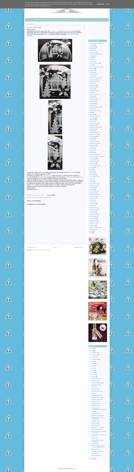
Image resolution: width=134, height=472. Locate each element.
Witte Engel (93, 229)
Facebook (45, 20)
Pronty (91, 167)
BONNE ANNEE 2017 (96, 455)
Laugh (93, 393)
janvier (93, 376)
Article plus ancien (78, 247)
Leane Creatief (94, 123)
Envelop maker (94, 79)
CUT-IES (92, 68)
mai (93, 368)
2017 (91, 351)
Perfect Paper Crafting (95, 156)
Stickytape (92, 193)
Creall (91, 65)
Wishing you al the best (97, 451)
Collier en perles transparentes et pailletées (99, 408)
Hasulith (92, 105)
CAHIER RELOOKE (95, 425)
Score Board (93, 176)
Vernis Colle (93, 207)
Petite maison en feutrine (97, 427)
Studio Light (93, 194)
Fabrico (92, 83)
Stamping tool (93, 185)
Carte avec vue (95, 453)
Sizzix (91, 182)
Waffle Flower (93, 222)
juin (93, 366)
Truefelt (92, 202)
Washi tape (93, 224)
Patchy (91, 151)
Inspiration (69, 20)
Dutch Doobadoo (34, 197)
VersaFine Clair (94, 214)
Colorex (92, 61)
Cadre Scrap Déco (96, 413)
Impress (92, 109)
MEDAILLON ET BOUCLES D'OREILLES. (97, 418)
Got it (108, 4)
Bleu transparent (95, 449)
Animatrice (36, 20)
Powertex (92, 163)
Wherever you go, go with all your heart (98, 432)
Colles (91, 59)
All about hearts (95, 380)
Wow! (91, 231)
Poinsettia (40, 177)
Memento (92, 132)
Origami (92, 140)
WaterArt (92, 225)
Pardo (91, 147)
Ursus (91, 205)
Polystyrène (93, 162)
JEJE (91, 112)
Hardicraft (92, 103)
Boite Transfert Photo (96, 395)
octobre (94, 357)
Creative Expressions (95, 67)
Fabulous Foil (93, 87)
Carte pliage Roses (96, 403)
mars (93, 372)
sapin (81, 177)
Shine (91, 180)
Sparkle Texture (94, 183)
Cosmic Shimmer (94, 63)
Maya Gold (92, 129)
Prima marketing (94, 165)
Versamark (93, 218)
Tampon (92, 200)
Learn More (100, 4)
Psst (91, 169)
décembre (94, 353)
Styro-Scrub (93, 196)
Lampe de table (95, 423)
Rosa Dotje (93, 174)
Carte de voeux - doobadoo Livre (98, 435)
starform (92, 187)
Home (29, 20)
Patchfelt (92, 149)
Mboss (92, 131)
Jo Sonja (92, 114)
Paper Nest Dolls (94, 143)
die (41, 172)
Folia (91, 92)
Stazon (92, 189)
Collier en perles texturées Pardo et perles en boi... (98, 446)
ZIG (91, 233)
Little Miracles (94, 443)
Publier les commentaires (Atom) (42, 250)
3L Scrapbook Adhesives (96, 43)
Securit (92, 178)
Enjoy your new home (96, 391)
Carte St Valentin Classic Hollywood (97, 441)
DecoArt (92, 70)
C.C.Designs (93, 52)
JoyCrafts (92, 118)
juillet (93, 363)
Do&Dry (92, 76)
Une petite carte (95, 421)
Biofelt (91, 48)
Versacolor (93, 209)
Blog (76, 20)
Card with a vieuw (55, 31)
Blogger (74, 468)
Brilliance (92, 50)
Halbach (92, 101)
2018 (91, 348)
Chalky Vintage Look (95, 54)
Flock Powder (93, 90)
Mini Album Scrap (95, 378)
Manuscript (93, 125)
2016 (91, 458)
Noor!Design (93, 136)
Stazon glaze (93, 191)
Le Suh (92, 121)
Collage (92, 56)
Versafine (92, 213)
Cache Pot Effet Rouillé (97, 429)
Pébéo (92, 152)
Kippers (92, 120)
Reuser (92, 173)
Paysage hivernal (95, 389)
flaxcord (92, 89)
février (93, 374)
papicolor (49, 197)
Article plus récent (31, 247)
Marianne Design (43, 197)
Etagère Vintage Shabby (97, 397)
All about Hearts (95, 406)
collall (91, 58)
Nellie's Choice (94, 134)
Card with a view (48, 175)
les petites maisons (71, 177)
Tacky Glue (93, 198)
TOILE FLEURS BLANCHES (97, 383)
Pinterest (60, 20)
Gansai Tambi (93, 94)
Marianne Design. (67, 31)
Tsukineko (92, 203)
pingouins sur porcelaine (97, 415)
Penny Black (93, 154)
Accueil (55, 247)
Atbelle (92, 45)
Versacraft (92, 211)
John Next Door (94, 116)
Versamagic (93, 216)
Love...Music (94, 387)
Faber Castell (93, 81)
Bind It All (92, 47)
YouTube (53, 20)
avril (93, 370)
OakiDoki (92, 138)
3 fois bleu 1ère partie (97, 399)
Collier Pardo (94, 438)
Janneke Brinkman (94, 110)
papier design (71, 172)
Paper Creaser (94, 141)
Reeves (92, 171)
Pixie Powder (93, 160)
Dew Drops (93, 74)
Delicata (92, 72)
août (93, 361)
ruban (33, 184)
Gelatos (92, 96)
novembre (94, 355)
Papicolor (46, 34)
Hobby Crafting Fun (95, 107)
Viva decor (92, 220)
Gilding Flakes (93, 99)
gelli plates (93, 98)
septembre (95, 359)
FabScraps (92, 85)
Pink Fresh (92, 158)
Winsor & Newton (94, 227)
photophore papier (96, 385)
